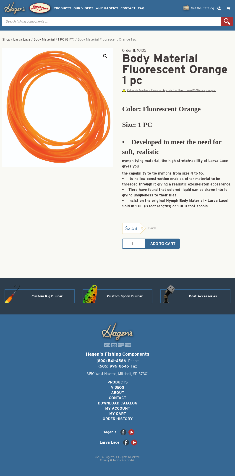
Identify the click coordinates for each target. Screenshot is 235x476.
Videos (117, 387)
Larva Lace (21, 39)
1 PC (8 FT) (66, 39)
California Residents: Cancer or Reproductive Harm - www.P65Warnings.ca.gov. (169, 90)
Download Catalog (117, 403)
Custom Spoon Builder (125, 296)
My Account (117, 408)
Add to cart (162, 244)
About (117, 393)
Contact (128, 8)
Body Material (44, 39)
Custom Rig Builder (47, 296)
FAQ (141, 8)
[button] (105, 56)
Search (227, 21)
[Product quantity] (134, 244)
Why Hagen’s (107, 8)
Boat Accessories (203, 296)
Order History (118, 419)
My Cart (117, 414)
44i (132, 460)
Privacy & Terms (110, 460)
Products (62, 8)
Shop (6, 39)
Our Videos (83, 8)
